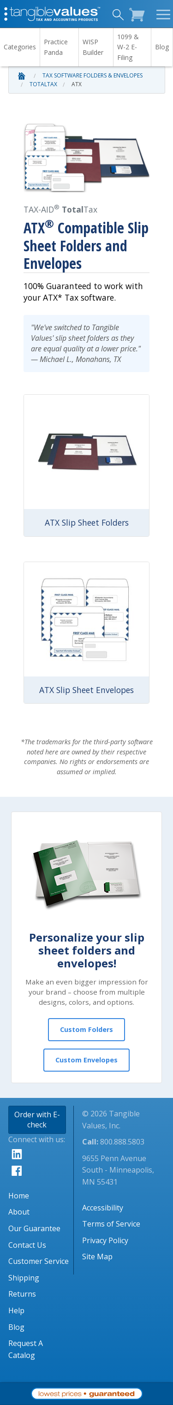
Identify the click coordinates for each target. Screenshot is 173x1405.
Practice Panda (56, 46)
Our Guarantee (34, 1228)
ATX (77, 84)
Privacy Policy (105, 1240)
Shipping (23, 1278)
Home (18, 1196)
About (19, 1212)
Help (16, 1310)
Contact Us (27, 1245)
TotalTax (43, 84)
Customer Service (38, 1261)
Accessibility (102, 1208)
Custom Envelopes (86, 1059)
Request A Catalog (25, 1349)
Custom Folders (86, 1029)
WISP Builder (93, 46)
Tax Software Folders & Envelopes (92, 75)
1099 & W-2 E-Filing (128, 47)
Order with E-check (37, 1119)
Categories (20, 46)
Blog (162, 46)
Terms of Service (111, 1224)
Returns (22, 1294)
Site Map (97, 1256)
